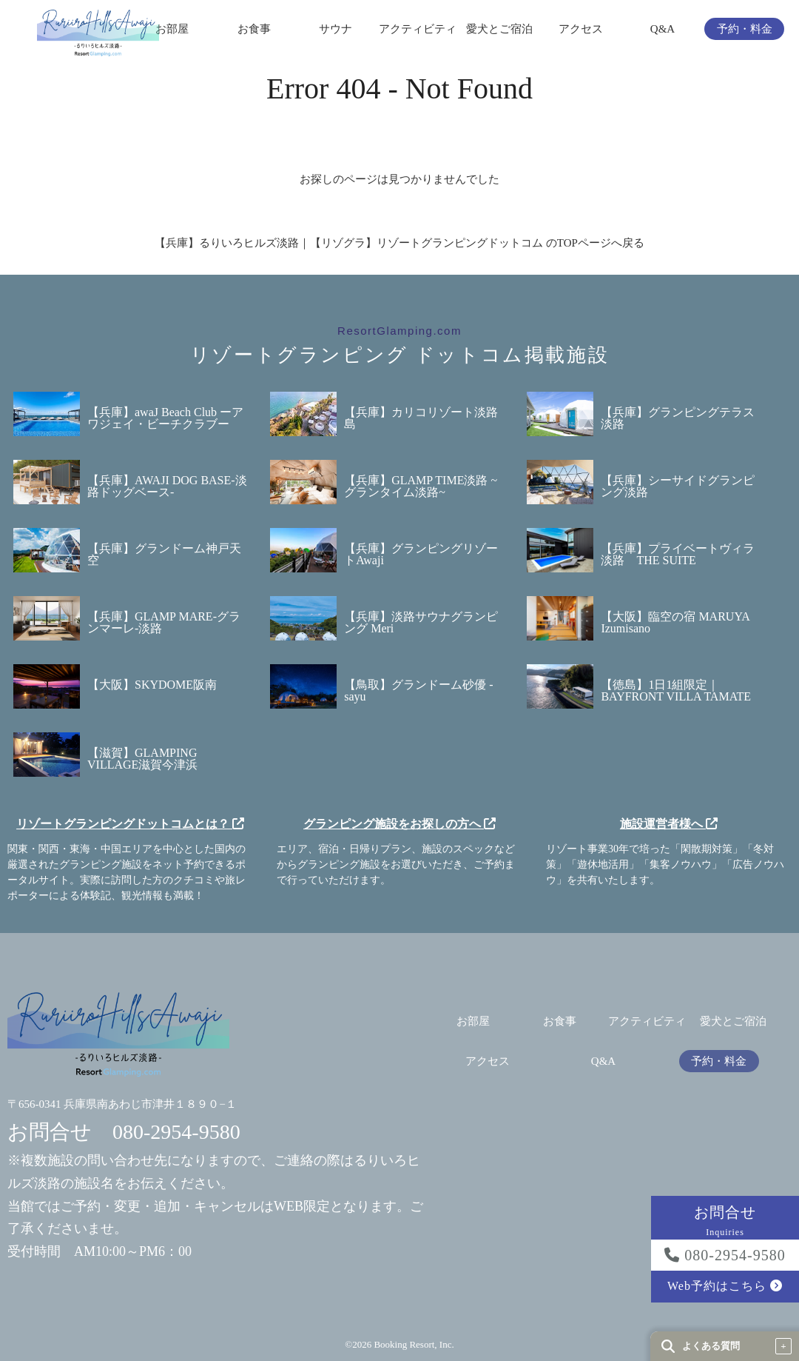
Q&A (662, 29)
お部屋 (172, 29)
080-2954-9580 (724, 1255)
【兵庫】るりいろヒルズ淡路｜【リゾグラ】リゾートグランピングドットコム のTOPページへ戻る (399, 243)
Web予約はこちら (725, 1286)
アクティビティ (417, 29)
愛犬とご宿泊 (499, 29)
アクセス (581, 29)
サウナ (335, 29)
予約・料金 (744, 29)
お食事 (254, 29)
